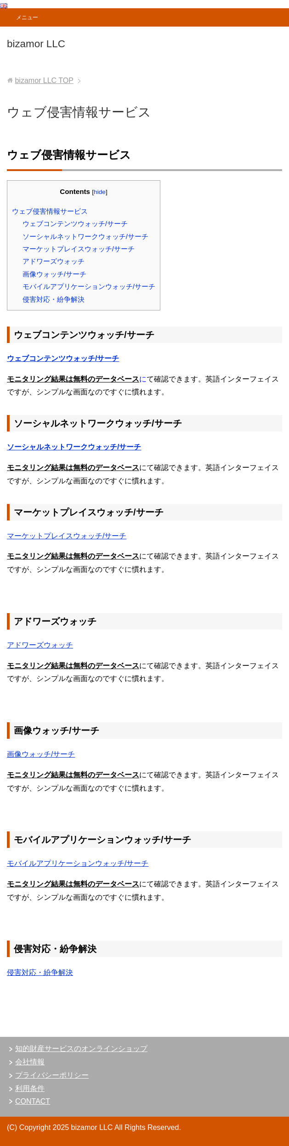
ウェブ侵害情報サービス (50, 211)
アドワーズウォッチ (54, 261)
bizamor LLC (36, 44)
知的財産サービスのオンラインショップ (81, 1048)
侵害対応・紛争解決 (54, 299)
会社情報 (30, 1062)
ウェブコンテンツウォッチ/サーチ (75, 223)
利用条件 (30, 1088)
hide (100, 191)
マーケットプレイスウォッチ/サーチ (79, 249)
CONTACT (32, 1101)
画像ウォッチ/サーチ (54, 274)
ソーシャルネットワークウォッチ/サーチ (85, 236)
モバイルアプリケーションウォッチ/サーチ (89, 286)
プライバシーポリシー (52, 1075)
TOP (44, 80)
